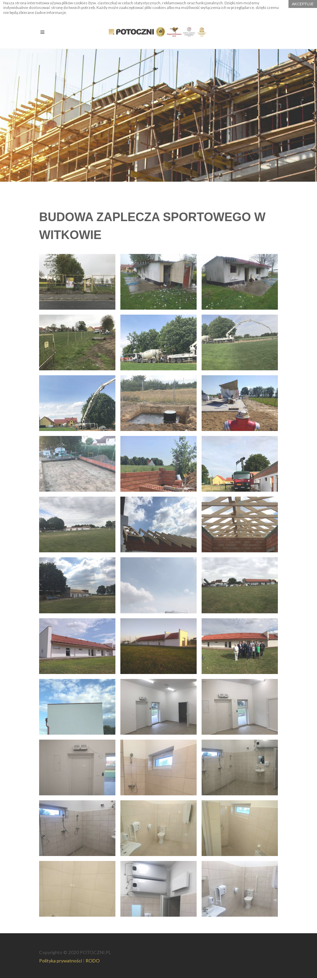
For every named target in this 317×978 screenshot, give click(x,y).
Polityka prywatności (60, 960)
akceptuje (303, 3)
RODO (93, 960)
